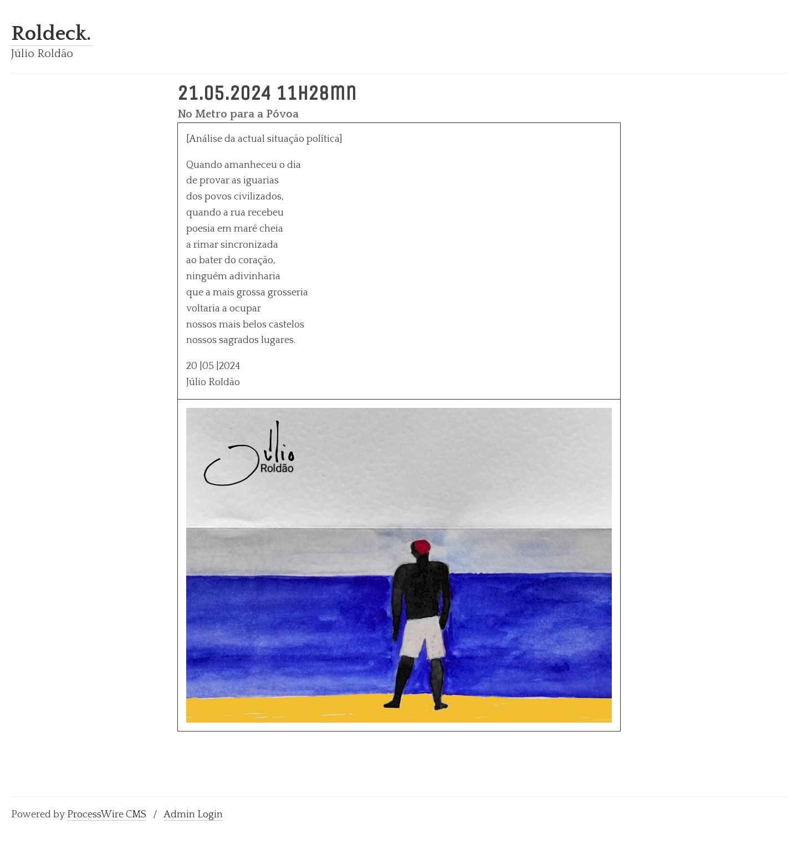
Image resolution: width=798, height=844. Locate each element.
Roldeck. (51, 34)
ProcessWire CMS (106, 814)
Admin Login (193, 814)
